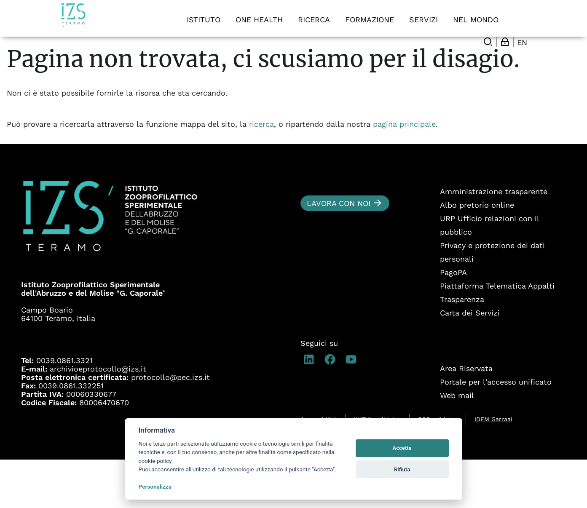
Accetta (401, 448)
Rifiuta (402, 469)
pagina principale (404, 172)
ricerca (261, 172)
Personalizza (155, 486)
